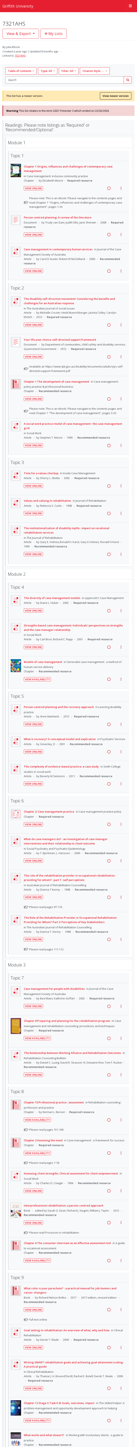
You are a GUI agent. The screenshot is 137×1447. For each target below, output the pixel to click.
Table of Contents (20, 71)
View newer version (116, 96)
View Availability (37, 679)
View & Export (19, 33)
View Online (33, 188)
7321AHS (20, 55)
